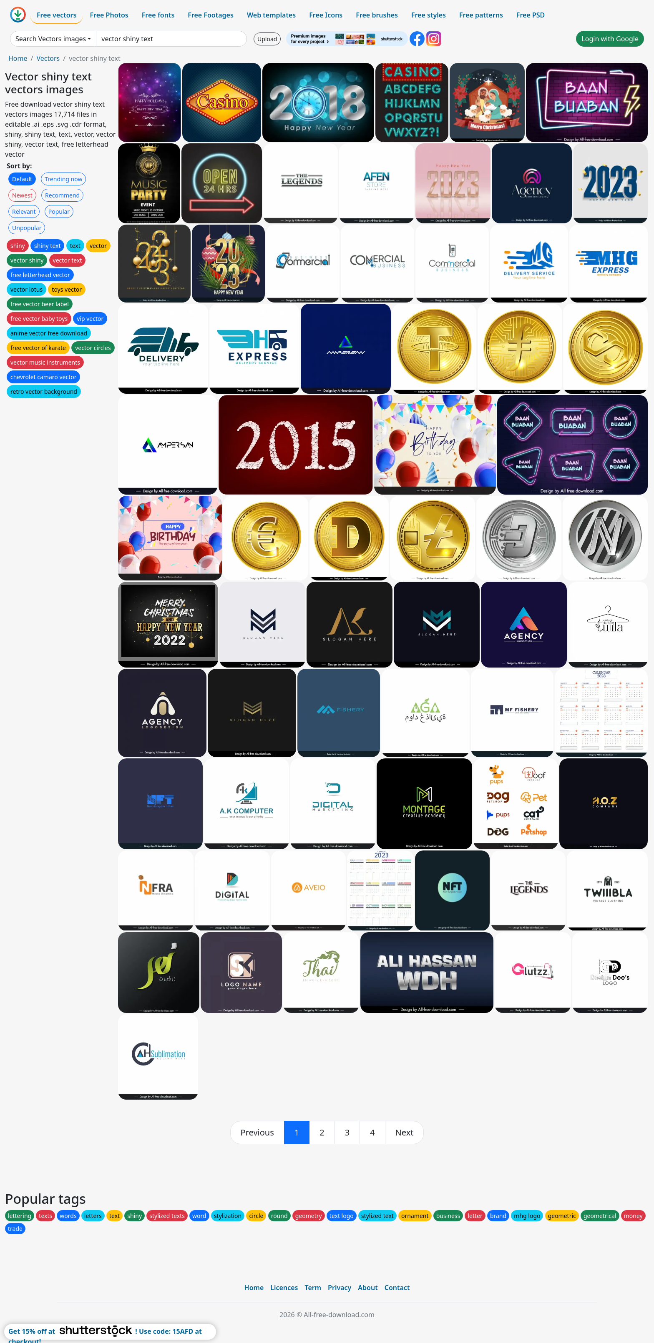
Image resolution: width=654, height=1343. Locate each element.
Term (312, 1287)
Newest (22, 195)
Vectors (48, 58)
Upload (267, 39)
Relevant (24, 211)
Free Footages (211, 15)
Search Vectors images (50, 38)
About (367, 1287)
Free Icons (325, 15)
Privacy (339, 1287)
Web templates (271, 15)
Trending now (63, 179)
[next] (404, 1132)
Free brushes (377, 15)
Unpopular (26, 228)
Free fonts (158, 15)
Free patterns (481, 15)
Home (18, 58)
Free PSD (530, 15)
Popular (59, 211)
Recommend (62, 195)
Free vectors (56, 15)
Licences (284, 1287)
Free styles (428, 15)
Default (22, 179)
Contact (397, 1287)
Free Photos (109, 15)
